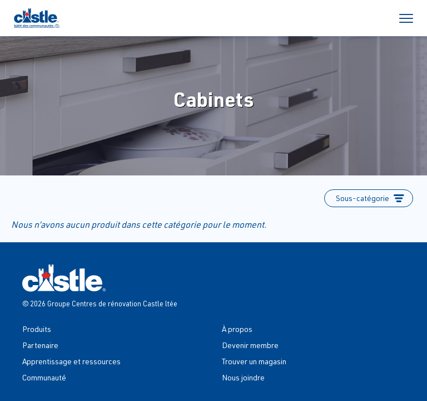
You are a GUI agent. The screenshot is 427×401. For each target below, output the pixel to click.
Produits (36, 329)
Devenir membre (250, 345)
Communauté (44, 377)
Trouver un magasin (254, 361)
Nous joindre (243, 377)
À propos (237, 329)
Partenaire (40, 345)
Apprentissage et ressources (71, 361)
